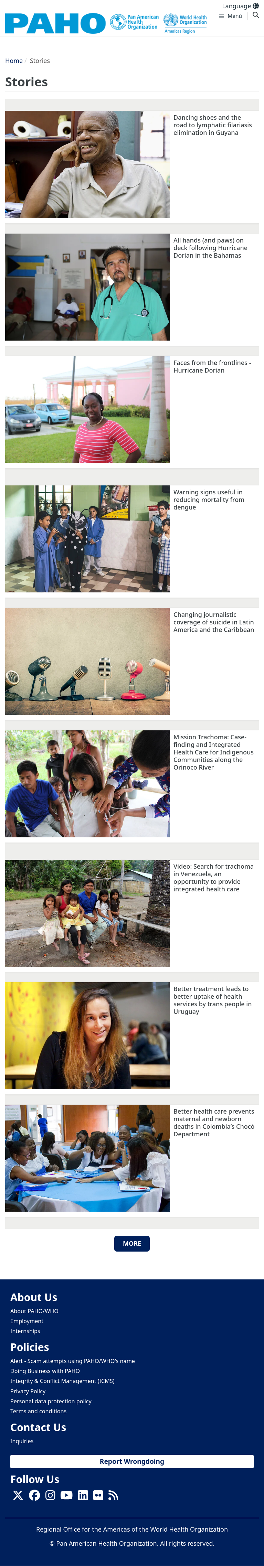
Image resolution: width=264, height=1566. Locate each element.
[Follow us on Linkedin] (83, 1497)
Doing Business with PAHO (45, 1371)
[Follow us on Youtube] (66, 1497)
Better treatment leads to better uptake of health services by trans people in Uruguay (212, 1000)
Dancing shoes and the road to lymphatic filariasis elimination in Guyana (212, 125)
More (132, 1243)
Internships (25, 1331)
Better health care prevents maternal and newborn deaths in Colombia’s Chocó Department (214, 1122)
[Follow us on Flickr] (98, 1497)
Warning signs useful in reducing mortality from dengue (208, 499)
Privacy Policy (27, 1391)
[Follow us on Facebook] (34, 1497)
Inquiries (21, 1441)
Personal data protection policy (51, 1401)
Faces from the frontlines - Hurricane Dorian (212, 366)
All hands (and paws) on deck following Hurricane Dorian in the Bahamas (210, 247)
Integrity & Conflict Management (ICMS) (62, 1381)
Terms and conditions (38, 1411)
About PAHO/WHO (34, 1311)
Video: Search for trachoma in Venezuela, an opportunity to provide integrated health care (213, 877)
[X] (17, 1497)
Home (14, 60)
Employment (26, 1321)
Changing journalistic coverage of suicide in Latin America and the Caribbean (213, 622)
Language (240, 6)
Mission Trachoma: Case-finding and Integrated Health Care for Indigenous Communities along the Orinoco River (213, 752)
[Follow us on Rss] (113, 1497)
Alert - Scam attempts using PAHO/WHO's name (72, 1361)
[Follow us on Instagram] (50, 1497)
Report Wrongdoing (132, 1461)
